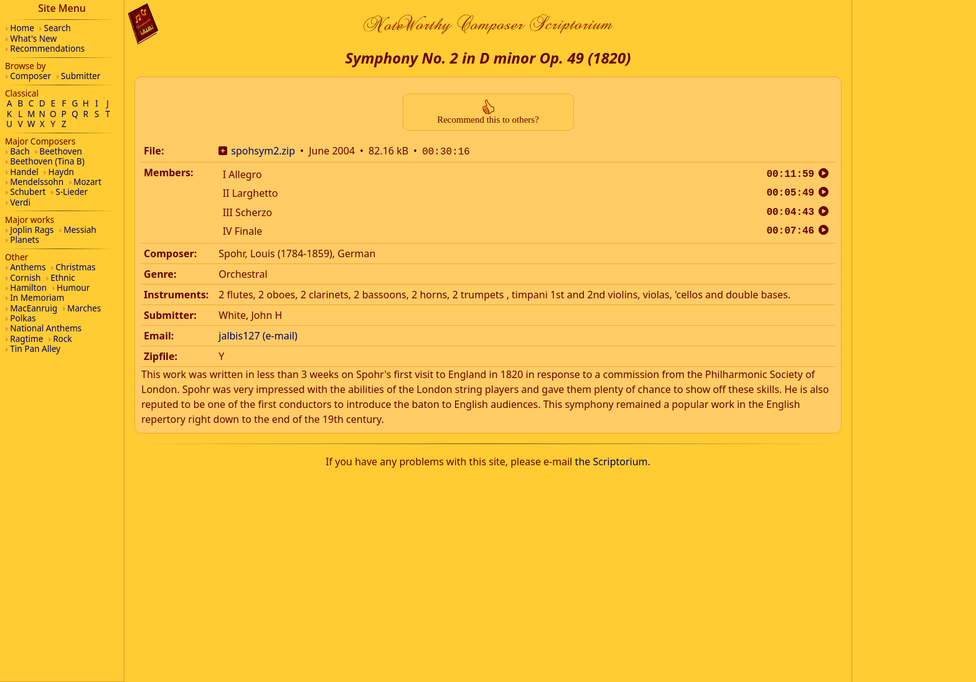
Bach (19, 151)
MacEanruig (33, 308)
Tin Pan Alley (35, 348)
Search (57, 28)
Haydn (61, 172)
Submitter (81, 76)
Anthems (27, 267)
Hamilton (28, 287)
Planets (24, 239)
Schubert (27, 191)
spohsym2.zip (263, 151)
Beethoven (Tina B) (47, 161)
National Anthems (46, 328)
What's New (33, 38)
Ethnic (62, 277)
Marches (84, 308)
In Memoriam (37, 297)
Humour (73, 287)
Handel (24, 172)
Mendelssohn (36, 181)
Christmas (75, 267)
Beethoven (60, 151)
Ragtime (26, 338)
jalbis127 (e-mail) (257, 334)
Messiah (79, 229)
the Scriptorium (611, 460)
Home (22, 28)
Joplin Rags (32, 229)
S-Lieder (71, 191)
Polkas (22, 318)
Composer (30, 76)
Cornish (25, 277)
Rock (62, 338)
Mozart (87, 181)
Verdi (20, 202)
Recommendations (47, 48)
